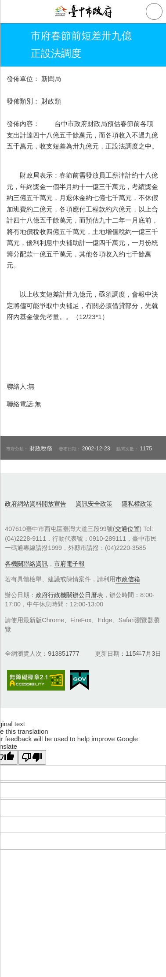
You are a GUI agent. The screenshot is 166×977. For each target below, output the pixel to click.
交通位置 (127, 528)
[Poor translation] (32, 757)
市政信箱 (127, 579)
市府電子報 (69, 563)
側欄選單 (11, 11)
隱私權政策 (137, 503)
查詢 (154, 11)
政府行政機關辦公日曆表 (69, 594)
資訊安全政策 (94, 503)
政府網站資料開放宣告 (35, 503)
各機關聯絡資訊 (26, 563)
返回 (14, 45)
